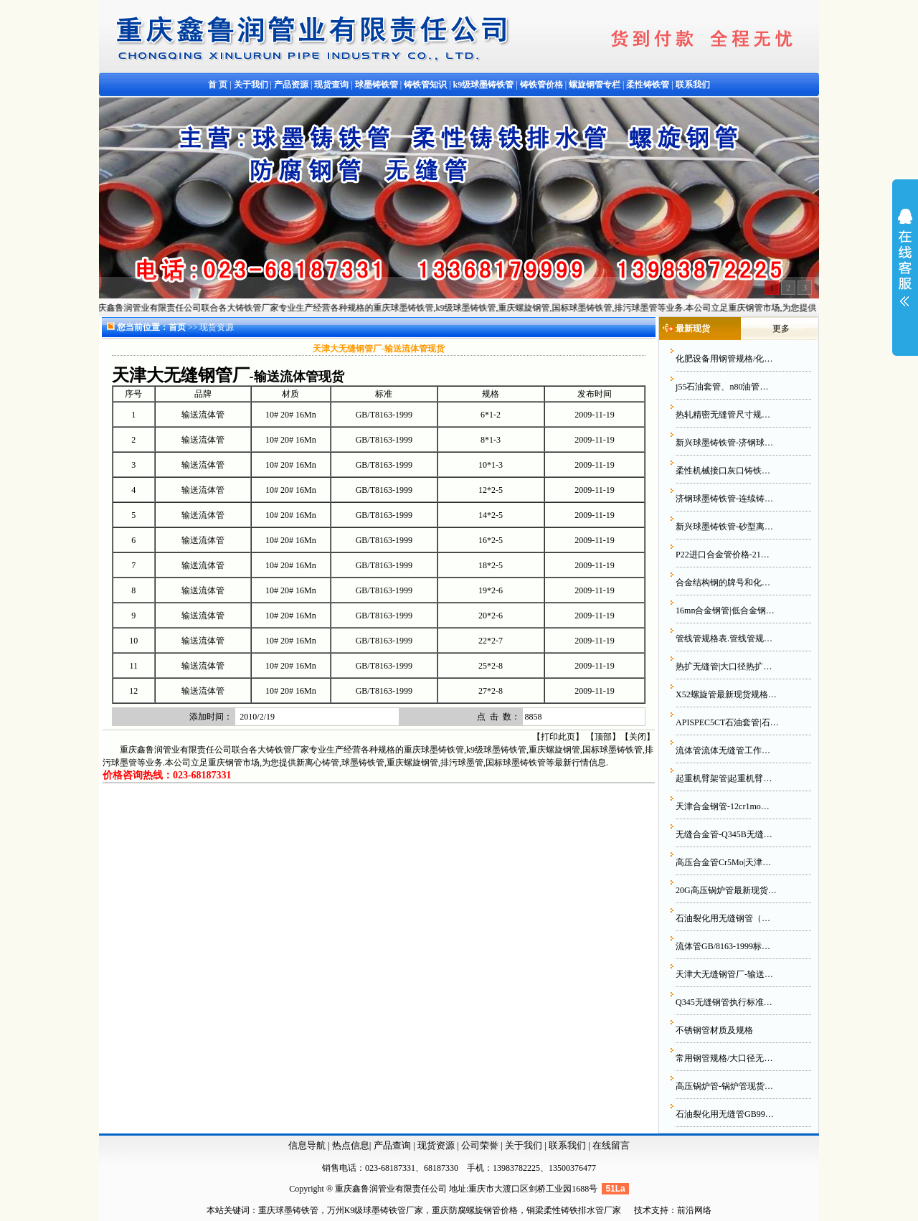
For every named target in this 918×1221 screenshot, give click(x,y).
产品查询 (393, 1145)
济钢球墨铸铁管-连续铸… (724, 499)
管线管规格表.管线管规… (724, 638)
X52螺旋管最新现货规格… (726, 694)
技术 (642, 1210)
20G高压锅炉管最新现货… (726, 890)
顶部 (603, 737)
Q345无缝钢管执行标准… (724, 1002)
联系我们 (568, 1145)
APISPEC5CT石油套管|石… (727, 722)
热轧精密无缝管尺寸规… (723, 415)
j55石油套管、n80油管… (722, 387)
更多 (781, 329)
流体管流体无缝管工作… (723, 750)
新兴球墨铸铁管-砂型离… (724, 527)
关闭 (637, 737)
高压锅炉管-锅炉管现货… (724, 1086)
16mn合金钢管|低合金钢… (725, 610)
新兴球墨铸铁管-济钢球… (724, 443)
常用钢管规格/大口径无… (724, 1058)
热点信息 (350, 1145)
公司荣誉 (481, 1145)
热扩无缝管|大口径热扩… (724, 666)
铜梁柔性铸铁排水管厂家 (573, 1210)
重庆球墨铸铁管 (288, 1210)
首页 (177, 327)
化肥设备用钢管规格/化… (724, 359)
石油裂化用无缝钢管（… (723, 918)
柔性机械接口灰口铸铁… (723, 471)
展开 (905, 267)
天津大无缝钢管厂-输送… (724, 974)
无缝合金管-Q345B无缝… (724, 834)
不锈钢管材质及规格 (714, 1030)
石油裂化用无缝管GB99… (725, 1114)
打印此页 (558, 737)
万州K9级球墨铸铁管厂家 (375, 1210)
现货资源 (436, 1145)
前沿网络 (694, 1210)
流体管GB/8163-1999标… (723, 946)
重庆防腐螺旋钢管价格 (475, 1210)
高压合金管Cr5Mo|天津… (723, 862)
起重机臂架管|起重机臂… (724, 778)
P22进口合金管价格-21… (723, 555)
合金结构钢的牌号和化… (723, 583)
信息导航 (307, 1145)
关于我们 (523, 1145)
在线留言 (611, 1145)
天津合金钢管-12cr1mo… (723, 806)
